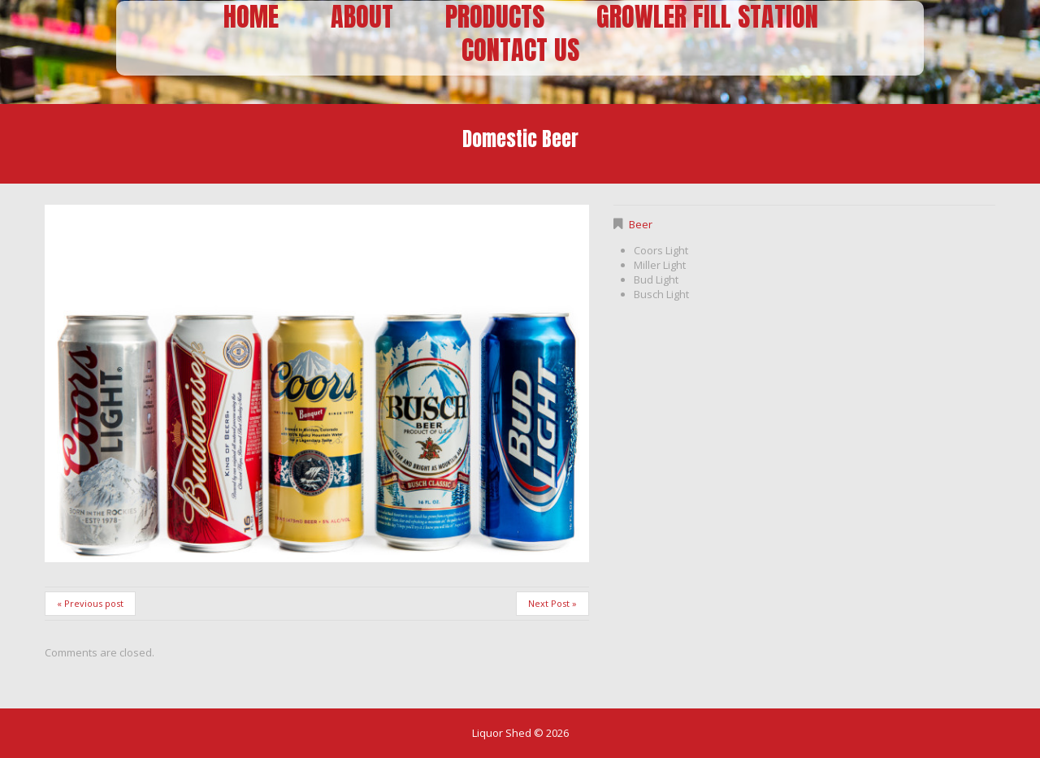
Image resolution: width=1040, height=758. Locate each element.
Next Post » (552, 603)
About (362, 17)
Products (494, 17)
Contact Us (520, 50)
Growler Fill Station (707, 17)
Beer (640, 224)
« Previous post (90, 603)
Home (251, 17)
